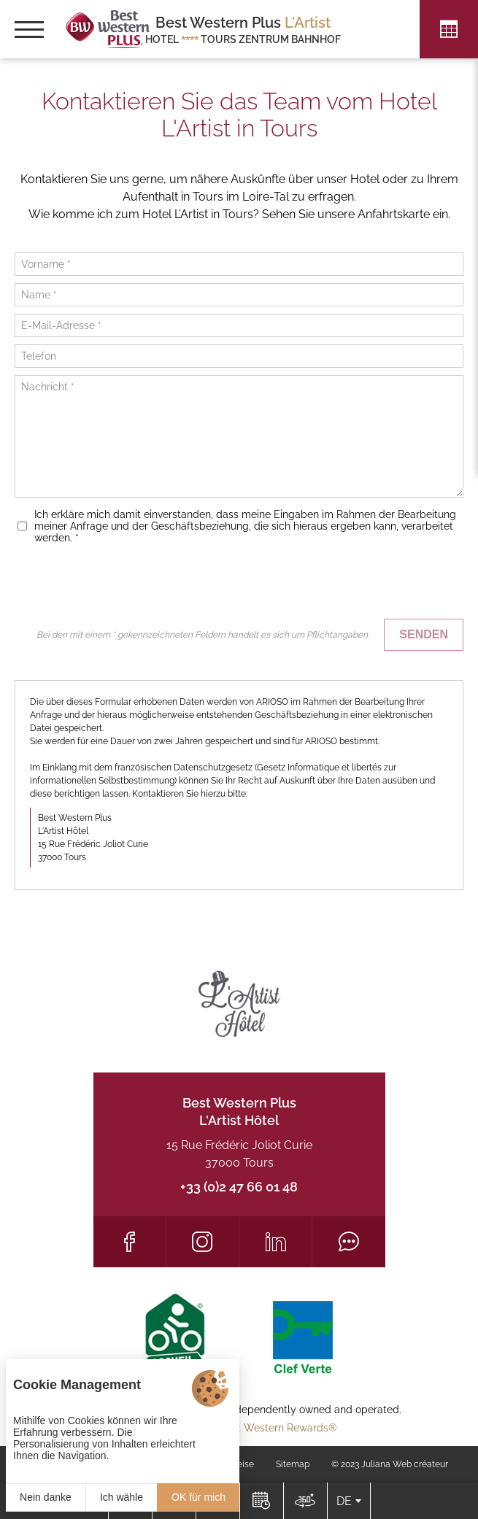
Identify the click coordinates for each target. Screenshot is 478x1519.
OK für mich (198, 1497)
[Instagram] (202, 1241)
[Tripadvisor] (348, 1241)
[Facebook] (129, 1241)
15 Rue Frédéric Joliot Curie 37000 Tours (239, 1154)
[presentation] (352, 582)
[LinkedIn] (275, 1241)
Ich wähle (121, 1497)
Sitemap (292, 1464)
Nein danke (46, 1497)
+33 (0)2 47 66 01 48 (239, 1186)
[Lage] (305, 1501)
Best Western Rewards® (278, 1428)
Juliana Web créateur (404, 1464)
